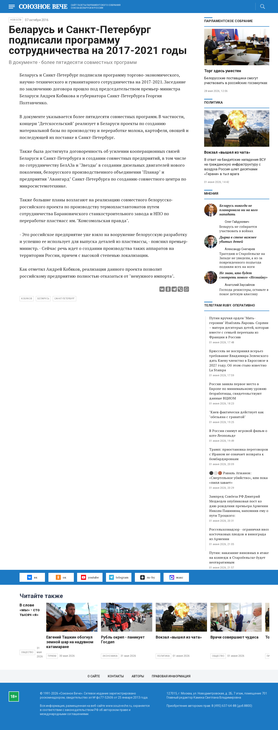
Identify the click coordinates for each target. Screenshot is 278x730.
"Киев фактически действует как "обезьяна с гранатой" (236, 414)
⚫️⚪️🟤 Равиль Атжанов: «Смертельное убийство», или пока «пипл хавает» (238, 478)
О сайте (94, 676)
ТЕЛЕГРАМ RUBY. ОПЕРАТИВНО (229, 305)
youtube (90, 577)
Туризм (52, 656)
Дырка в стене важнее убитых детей (237, 239)
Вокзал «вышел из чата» (227, 152)
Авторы (138, 676)
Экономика (110, 656)
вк (32, 577)
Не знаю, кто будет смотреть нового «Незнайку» (243, 275)
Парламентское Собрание (228, 21)
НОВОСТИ (15, 20)
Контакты (116, 676)
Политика (213, 102)
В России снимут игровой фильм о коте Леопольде (238, 433)
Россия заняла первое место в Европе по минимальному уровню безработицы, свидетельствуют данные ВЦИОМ (237, 391)
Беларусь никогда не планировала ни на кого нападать (238, 210)
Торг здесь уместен (222, 70)
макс (176, 577)
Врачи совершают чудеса (234, 637)
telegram (118, 577)
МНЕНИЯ (211, 194)
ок (61, 577)
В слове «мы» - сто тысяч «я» (30, 610)
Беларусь (43, 298)
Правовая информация (171, 676)
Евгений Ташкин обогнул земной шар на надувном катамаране (69, 642)
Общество (27, 652)
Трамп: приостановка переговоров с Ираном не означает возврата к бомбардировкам (238, 454)
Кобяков (26, 298)
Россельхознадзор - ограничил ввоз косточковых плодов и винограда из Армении (239, 534)
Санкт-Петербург (64, 298)
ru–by (147, 577)
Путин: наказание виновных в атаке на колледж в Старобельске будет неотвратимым (239, 557)
